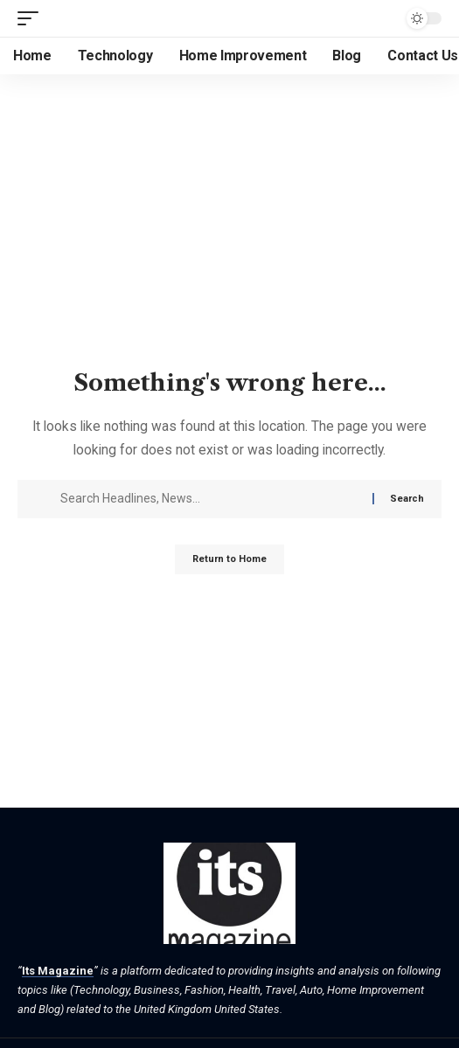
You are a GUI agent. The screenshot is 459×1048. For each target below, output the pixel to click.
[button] (32, 18)
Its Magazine (58, 970)
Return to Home (229, 559)
